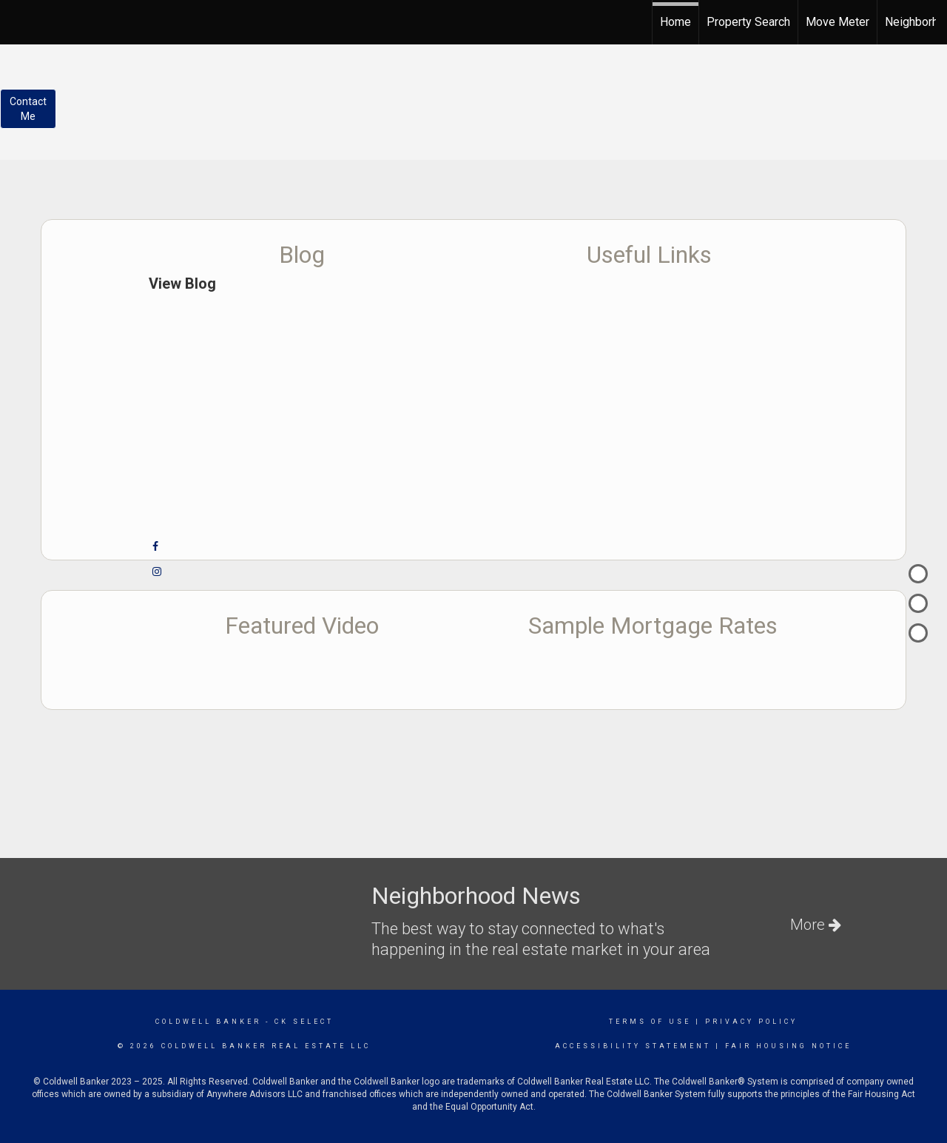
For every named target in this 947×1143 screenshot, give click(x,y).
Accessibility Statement (633, 1046)
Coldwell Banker (208, 1021)
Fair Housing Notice (788, 1046)
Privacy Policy (751, 1021)
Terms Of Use (650, 1021)
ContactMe (28, 108)
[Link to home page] (19, 20)
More (815, 924)
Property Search (748, 22)
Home (675, 22)
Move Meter (837, 22)
